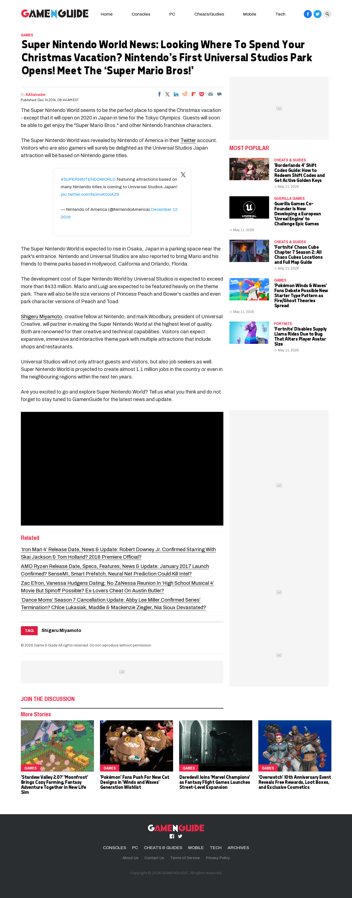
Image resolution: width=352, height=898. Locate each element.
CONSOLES (114, 847)
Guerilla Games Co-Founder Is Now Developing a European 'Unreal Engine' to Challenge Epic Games (297, 213)
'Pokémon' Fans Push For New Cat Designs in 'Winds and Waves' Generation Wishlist (134, 782)
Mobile (249, 14)
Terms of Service (185, 858)
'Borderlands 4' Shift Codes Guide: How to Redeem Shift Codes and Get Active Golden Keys (299, 172)
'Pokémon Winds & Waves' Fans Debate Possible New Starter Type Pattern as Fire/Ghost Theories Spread (301, 295)
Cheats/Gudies (209, 14)
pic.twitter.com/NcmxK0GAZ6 (90, 194)
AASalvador (36, 94)
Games (27, 35)
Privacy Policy (218, 858)
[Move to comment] (219, 94)
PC (172, 14)
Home (107, 14)
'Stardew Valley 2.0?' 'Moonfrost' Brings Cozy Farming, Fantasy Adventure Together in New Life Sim (54, 784)
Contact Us (154, 858)
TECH (216, 847)
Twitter (188, 140)
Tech (280, 14)
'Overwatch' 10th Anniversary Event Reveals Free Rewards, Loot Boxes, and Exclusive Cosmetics (294, 782)
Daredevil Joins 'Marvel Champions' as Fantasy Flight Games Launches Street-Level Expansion (214, 782)
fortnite (283, 323)
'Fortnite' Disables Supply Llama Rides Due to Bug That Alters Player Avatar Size (300, 336)
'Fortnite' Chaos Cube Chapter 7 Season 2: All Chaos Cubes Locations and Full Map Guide (298, 254)
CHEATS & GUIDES (290, 160)
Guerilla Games (289, 198)
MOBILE (196, 847)
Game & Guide (46, 645)
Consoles (141, 14)
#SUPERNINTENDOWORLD (88, 179)
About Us (130, 858)
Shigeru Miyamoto (41, 316)
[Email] (211, 94)
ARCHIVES (238, 847)
